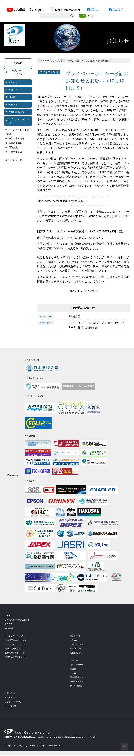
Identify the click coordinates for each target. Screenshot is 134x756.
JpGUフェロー (76, 665)
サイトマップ (10, 706)
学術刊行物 (75, 636)
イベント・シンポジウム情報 (17, 132)
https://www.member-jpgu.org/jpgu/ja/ (60, 201)
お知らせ (13, 83)
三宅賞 (73, 674)
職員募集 (74, 317)
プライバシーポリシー (14, 702)
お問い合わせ (15, 160)
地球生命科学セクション (15, 658)
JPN (82, 16)
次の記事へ (91, 291)
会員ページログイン (18, 73)
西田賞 (73, 669)
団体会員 (13, 148)
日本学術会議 (15, 152)
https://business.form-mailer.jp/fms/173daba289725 (73, 216)
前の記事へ (75, 291)
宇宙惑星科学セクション (15, 641)
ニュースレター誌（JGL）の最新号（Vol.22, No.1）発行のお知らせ (97, 326)
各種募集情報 (15, 143)
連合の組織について (19, 112)
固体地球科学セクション (15, 653)
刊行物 (12, 97)
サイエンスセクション (19, 121)
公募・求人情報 (16, 139)
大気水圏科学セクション (15, 645)
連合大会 (13, 90)
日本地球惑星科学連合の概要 (17, 621)
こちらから (69, 238)
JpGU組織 (9, 629)
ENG (90, 16)
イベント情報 (76, 649)
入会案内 (18, 63)
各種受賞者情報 (77, 682)
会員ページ (9, 698)
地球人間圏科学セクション (16, 649)
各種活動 (13, 105)
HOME (42, 61)
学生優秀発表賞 (77, 678)
